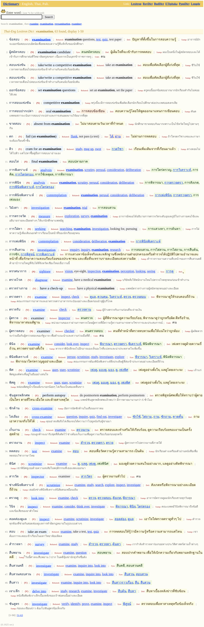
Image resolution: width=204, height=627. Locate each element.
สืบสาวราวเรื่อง (122, 582)
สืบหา (132, 591)
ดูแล (93, 296)
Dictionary (11, 4)
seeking (40, 229)
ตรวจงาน (82, 429)
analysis (46, 170)
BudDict (159, 3)
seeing (151, 271)
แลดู (84, 463)
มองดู (103, 370)
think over (83, 506)
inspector (64, 318)
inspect (65, 296)
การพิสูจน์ (27, 254)
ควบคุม (102, 296)
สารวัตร (86, 476)
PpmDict (184, 3)
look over (72, 344)
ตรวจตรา (120, 344)
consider (59, 344)
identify (75, 603)
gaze (55, 370)
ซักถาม (166, 416)
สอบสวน (142, 574)
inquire (83, 416)
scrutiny (89, 170)
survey (85, 216)
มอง (111, 370)
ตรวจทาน (84, 309)
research (115, 249)
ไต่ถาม (147, 416)
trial (84, 207)
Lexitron (136, 3)
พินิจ (132, 506)
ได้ (111, 136)
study (79, 149)
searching (66, 228)
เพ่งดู (93, 370)
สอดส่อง (120, 519)
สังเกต (117, 498)
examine (34, 24)
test (98, 39)
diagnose (41, 280)
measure (44, 216)
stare (63, 370)
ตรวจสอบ (139, 296)
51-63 (20, 615)
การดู (170, 271)
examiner (77, 24)
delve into (39, 591)
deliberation (133, 170)
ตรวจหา (105, 544)
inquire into (85, 565)
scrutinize (83, 357)
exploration (72, 216)
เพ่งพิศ (123, 370)
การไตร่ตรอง (24, 174)
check (75, 296)
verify (65, 603)
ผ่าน (118, 136)
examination (46, 24)
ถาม (156, 416)
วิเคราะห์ (115, 296)
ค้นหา (116, 544)
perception (127, 271)
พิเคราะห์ (134, 344)
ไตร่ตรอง (143, 506)
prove (85, 603)
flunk (74, 136)
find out (102, 416)
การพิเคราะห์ (45, 254)
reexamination (62, 24)
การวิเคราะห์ (182, 170)
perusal (100, 170)
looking (140, 271)
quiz (105, 39)
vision (69, 271)
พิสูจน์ (127, 603)
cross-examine (42, 408)
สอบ (76, 451)
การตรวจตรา (173, 182)
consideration (115, 170)
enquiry (74, 249)
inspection (94, 271)
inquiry (85, 249)
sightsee (45, 271)
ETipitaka (171, 3)
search (99, 485)
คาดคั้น (178, 416)
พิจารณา (106, 344)
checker (69, 331)
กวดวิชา (117, 149)
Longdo (195, 3)
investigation (40, 208)
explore (119, 357)
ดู (117, 370)
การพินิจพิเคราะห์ (21, 187)
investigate (106, 357)
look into (37, 498)
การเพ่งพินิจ (163, 195)
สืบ (137, 582)
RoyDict (148, 3)
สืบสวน (129, 574)
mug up (88, 149)
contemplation (57, 195)
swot (98, 149)
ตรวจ (127, 296)
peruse (71, 357)
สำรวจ (85, 442)
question (72, 416)
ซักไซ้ (137, 416)
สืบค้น (122, 591)
